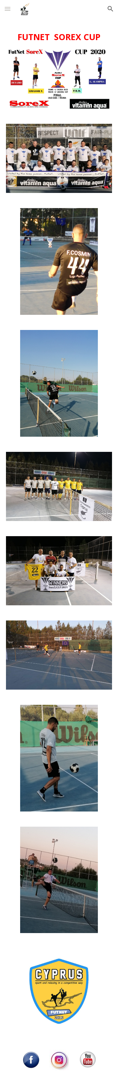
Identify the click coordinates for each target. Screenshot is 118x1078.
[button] (7, 8)
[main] (59, 37)
